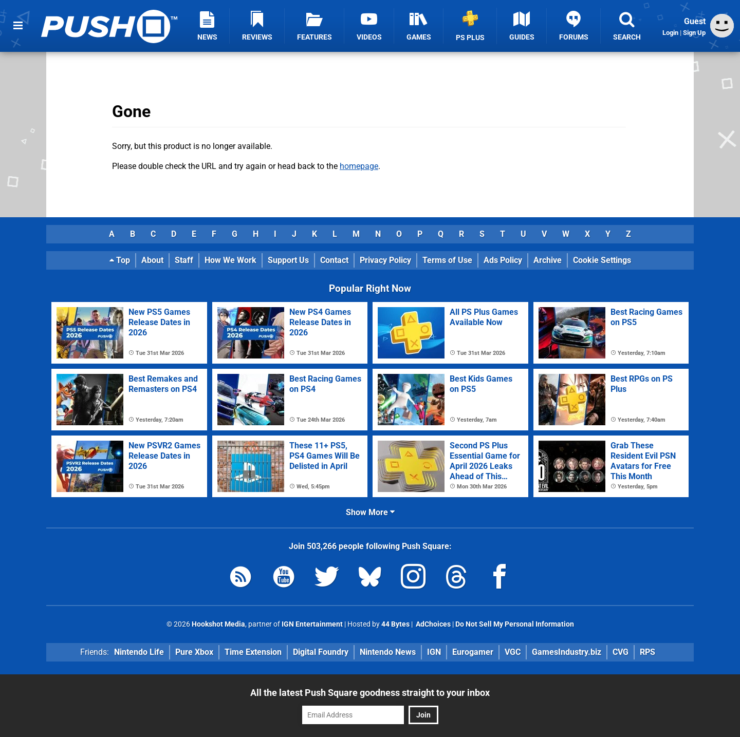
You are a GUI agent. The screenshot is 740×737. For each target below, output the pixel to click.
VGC (513, 652)
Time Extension (253, 652)
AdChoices (432, 624)
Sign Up (694, 32)
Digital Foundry (320, 652)
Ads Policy (503, 260)
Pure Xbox (194, 652)
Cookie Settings (602, 260)
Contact (334, 260)
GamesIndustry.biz (566, 652)
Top (119, 260)
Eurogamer (472, 652)
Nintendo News (388, 652)
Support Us (288, 260)
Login (670, 32)
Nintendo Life (139, 652)
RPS (647, 652)
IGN (434, 652)
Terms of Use (447, 260)
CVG (620, 652)
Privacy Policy (385, 260)
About (152, 260)
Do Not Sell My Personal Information (514, 624)
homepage (359, 166)
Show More (370, 512)
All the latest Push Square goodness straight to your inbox (370, 692)
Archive (547, 260)
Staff (184, 260)
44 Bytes (395, 624)
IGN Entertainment (312, 624)
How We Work (230, 260)
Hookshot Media (218, 624)
